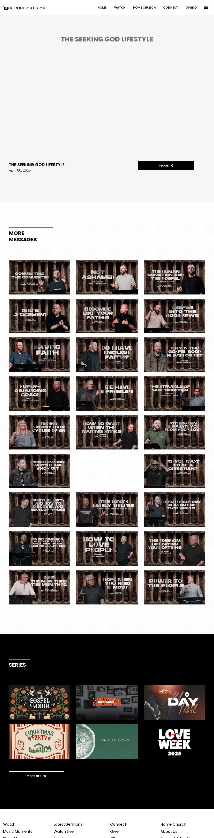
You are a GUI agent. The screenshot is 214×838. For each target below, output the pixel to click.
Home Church (144, 7)
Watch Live (64, 831)
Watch (120, 7)
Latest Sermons (68, 824)
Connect (170, 7)
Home (102, 7)
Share (166, 166)
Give (114, 831)
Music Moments (17, 831)
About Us (168, 831)
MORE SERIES (36, 776)
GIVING (191, 7)
